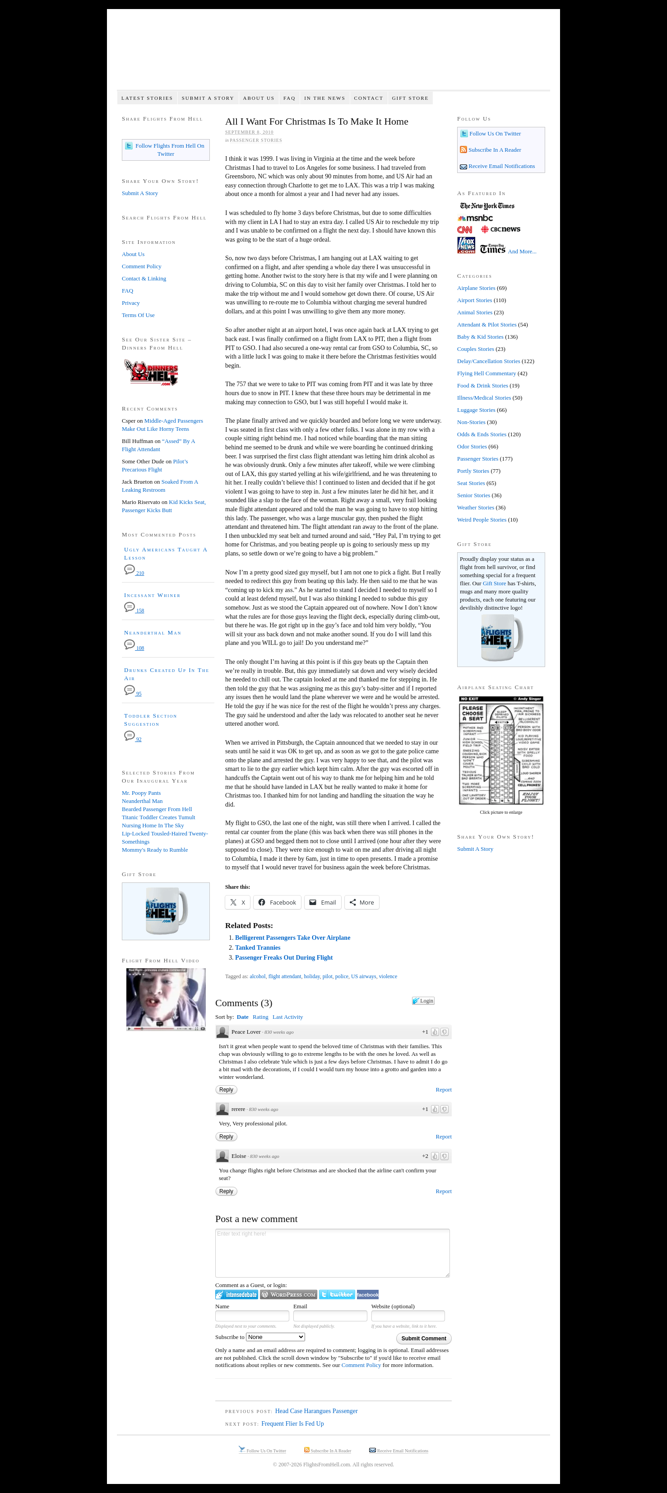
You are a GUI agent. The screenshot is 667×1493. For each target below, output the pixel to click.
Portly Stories (473, 470)
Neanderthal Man (152, 632)
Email (300, 1306)
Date (243, 1016)
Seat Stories (471, 483)
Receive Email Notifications (501, 166)
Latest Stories (147, 98)
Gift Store (410, 98)
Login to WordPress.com (288, 1294)
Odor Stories (472, 446)
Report (444, 1089)
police (341, 976)
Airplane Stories (476, 288)
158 (134, 611)
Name (222, 1306)
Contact (369, 98)
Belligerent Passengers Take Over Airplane (292, 937)
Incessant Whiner (152, 595)
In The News (324, 98)
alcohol (257, 976)
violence (388, 976)
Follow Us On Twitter (494, 133)
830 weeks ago (279, 1032)
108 (134, 648)
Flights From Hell (333, 54)
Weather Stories (475, 507)
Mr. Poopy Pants (141, 792)
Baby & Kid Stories (480, 336)
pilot (328, 976)
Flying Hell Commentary (486, 373)
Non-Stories (471, 422)
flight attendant (285, 976)
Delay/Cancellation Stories (488, 361)
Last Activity (288, 1016)
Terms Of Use (138, 315)
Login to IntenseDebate (236, 1294)
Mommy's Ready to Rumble (155, 849)
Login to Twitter (337, 1294)
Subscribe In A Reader (494, 149)
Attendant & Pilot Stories (487, 324)
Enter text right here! (332, 1253)
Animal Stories (474, 312)
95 (133, 694)
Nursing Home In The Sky (153, 825)
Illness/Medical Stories (484, 397)
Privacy (131, 302)
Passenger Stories (256, 140)
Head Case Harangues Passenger (316, 1411)
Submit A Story (208, 98)
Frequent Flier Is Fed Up (292, 1423)
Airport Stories (474, 300)
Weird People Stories (481, 519)
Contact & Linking (144, 278)
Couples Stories (475, 348)
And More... (522, 251)
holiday (312, 976)
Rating (261, 1016)
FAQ (289, 98)
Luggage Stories (476, 409)
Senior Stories (473, 495)
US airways (363, 976)
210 (134, 573)
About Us (259, 98)
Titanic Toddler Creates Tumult (158, 817)
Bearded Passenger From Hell (157, 809)
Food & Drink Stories (482, 385)
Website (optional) (393, 1306)
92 (133, 739)
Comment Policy (361, 1365)
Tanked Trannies (258, 947)
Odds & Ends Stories (481, 434)
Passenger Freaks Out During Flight (284, 957)
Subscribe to (260, 1337)
